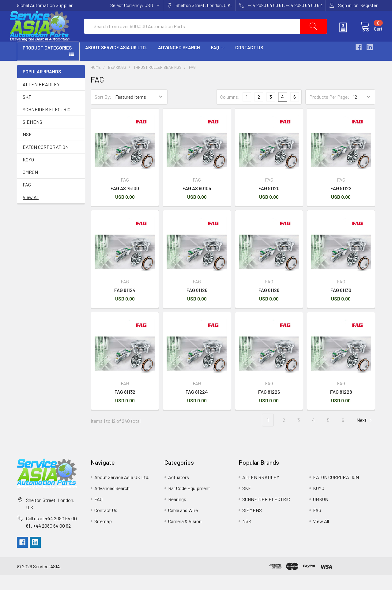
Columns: (230, 111)
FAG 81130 (340, 305)
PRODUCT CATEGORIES (47, 62)
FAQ (217, 62)
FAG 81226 (269, 406)
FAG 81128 (268, 305)
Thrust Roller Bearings (158, 81)
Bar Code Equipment (189, 503)
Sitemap (103, 536)
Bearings (117, 81)
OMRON (30, 187)
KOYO (28, 174)
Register (369, 5)
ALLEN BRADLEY (41, 99)
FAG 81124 (125, 305)
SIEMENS (32, 136)
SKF (27, 111)
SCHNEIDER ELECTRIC (46, 124)
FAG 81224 (197, 406)
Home (96, 81)
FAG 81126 (197, 305)
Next (365, 435)
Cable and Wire (183, 525)
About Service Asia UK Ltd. (116, 62)
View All (31, 212)
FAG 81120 (269, 203)
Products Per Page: (329, 111)
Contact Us (249, 62)
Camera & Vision (185, 536)
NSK (27, 149)
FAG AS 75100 (125, 203)
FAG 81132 (125, 406)
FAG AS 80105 (197, 203)
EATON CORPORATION (46, 161)
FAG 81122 (341, 203)
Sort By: (103, 111)
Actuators (178, 492)
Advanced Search (179, 62)
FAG (27, 199)
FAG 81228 (341, 406)
